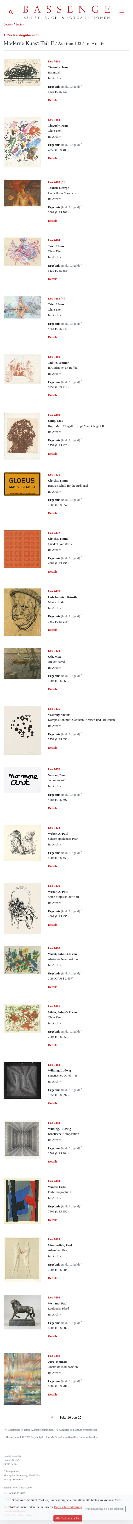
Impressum (9, 1507)
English (20, 24)
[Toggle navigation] (122, 12)
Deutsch (8, 24)
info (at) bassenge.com (23, 1499)
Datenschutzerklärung (15, 1511)
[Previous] (52, 1417)
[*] (56, 182)
